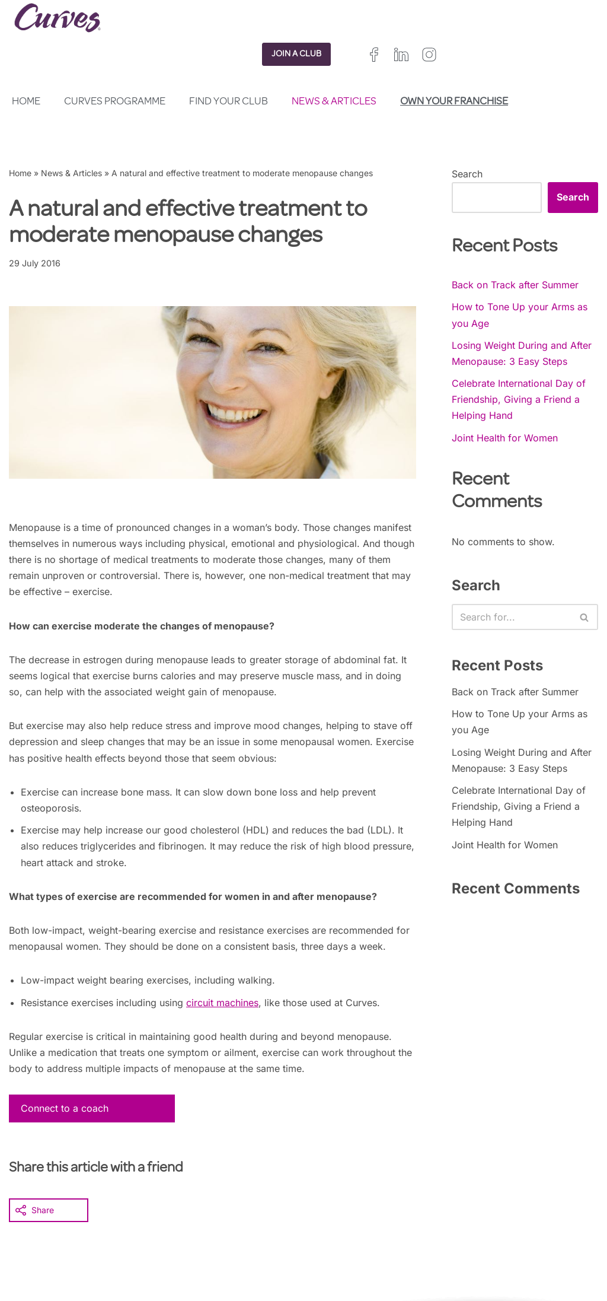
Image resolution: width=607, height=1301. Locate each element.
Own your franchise (454, 102)
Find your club (228, 102)
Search (467, 174)
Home (26, 102)
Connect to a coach (64, 1108)
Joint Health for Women (505, 438)
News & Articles (334, 102)
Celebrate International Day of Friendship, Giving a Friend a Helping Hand (519, 399)
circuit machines (222, 1003)
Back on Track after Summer (515, 285)
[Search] (511, 617)
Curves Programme (114, 102)
